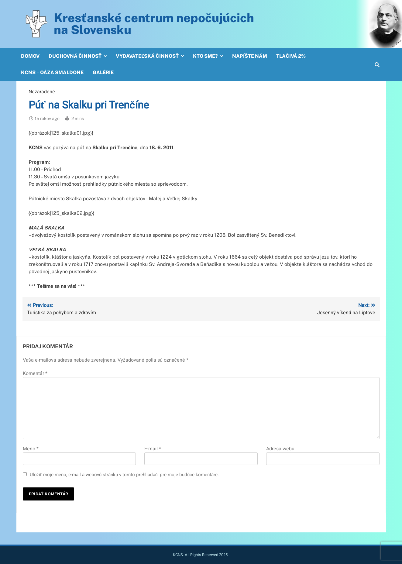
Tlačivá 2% (291, 56)
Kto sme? (205, 56)
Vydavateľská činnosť (147, 56)
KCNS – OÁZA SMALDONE (52, 72)
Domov (30, 56)
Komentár (35, 373)
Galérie (103, 72)
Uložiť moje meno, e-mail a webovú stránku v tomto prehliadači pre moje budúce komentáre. (124, 474)
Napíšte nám (249, 56)
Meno (31, 448)
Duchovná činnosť (75, 56)
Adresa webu (280, 448)
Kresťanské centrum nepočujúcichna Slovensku (154, 24)
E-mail (152, 448)
